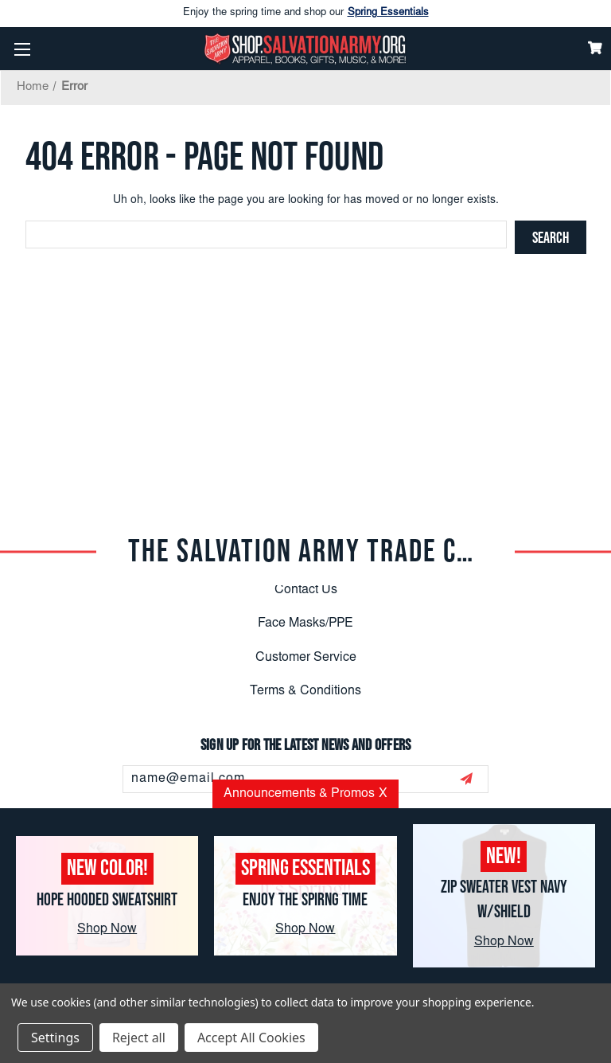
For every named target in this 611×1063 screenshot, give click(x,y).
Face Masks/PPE (305, 623)
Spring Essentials (388, 13)
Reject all (138, 1037)
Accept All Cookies (251, 1037)
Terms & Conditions (305, 691)
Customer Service (305, 657)
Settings (55, 1037)
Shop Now (107, 929)
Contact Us (305, 590)
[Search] (550, 237)
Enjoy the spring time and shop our (306, 13)
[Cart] (595, 47)
